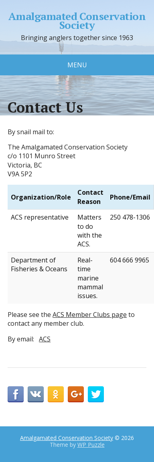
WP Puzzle (91, 444)
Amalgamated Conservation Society (77, 20)
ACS (45, 339)
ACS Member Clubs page (90, 314)
